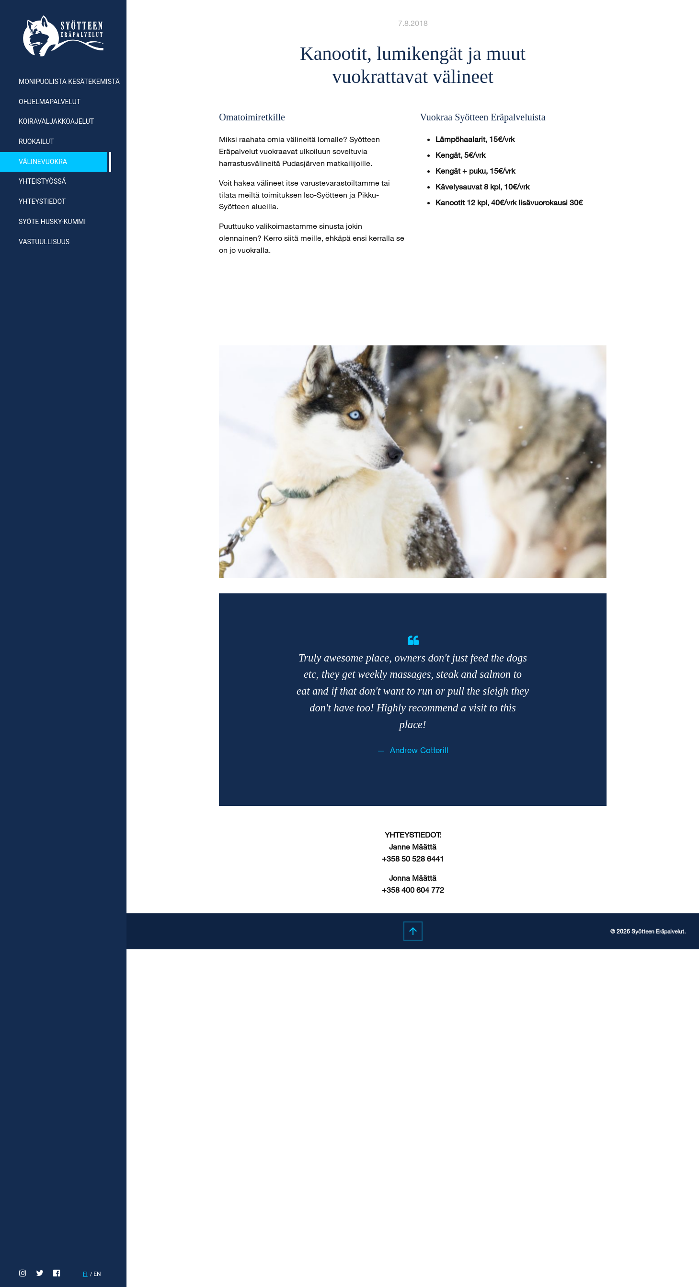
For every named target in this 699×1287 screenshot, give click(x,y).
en (97, 1274)
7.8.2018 (413, 22)
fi (85, 1274)
